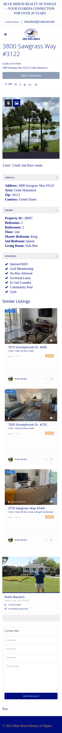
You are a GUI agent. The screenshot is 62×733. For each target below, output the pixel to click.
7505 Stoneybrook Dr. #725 (27, 424)
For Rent (16, 63)
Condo (5, 63)
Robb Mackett (21, 379)
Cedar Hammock (39, 67)
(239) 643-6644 (12, 22)
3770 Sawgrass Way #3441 (26, 508)
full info (49, 356)
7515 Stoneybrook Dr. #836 (27, 347)
